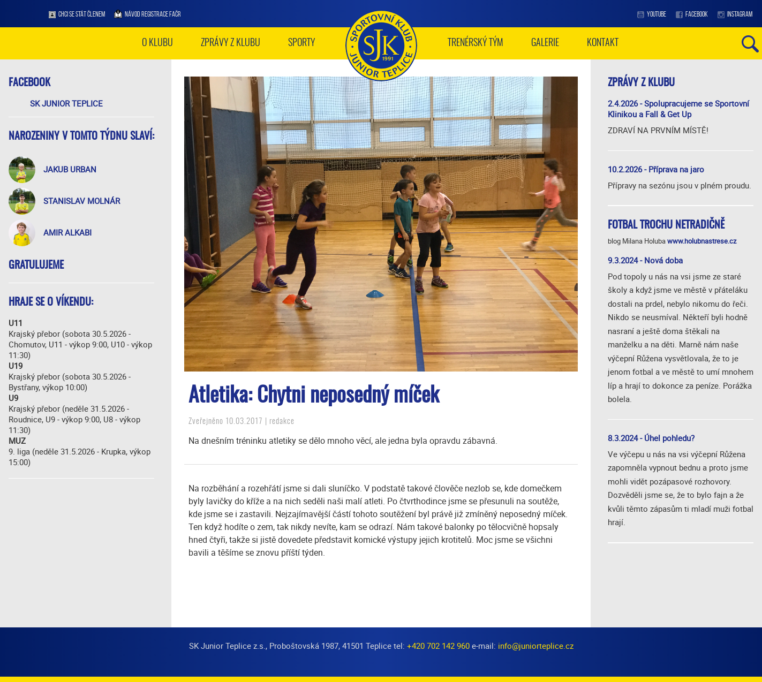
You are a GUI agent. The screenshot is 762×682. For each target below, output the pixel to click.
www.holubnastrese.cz (701, 241)
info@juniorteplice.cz (536, 645)
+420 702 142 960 (438, 645)
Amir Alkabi (67, 232)
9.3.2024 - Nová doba (645, 260)
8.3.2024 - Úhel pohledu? (651, 438)
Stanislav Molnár (81, 200)
